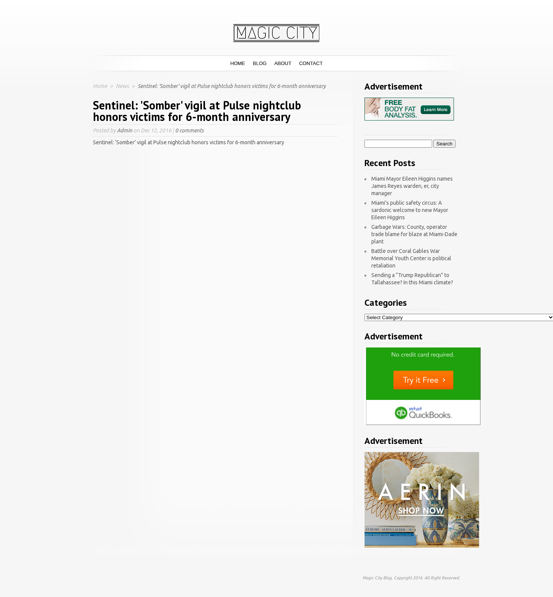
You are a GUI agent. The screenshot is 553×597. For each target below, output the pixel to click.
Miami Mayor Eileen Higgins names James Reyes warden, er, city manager (412, 186)
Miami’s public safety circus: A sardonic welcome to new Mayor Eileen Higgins (409, 210)
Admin (124, 130)
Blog (260, 63)
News (123, 86)
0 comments (189, 130)
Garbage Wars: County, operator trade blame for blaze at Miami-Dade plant (414, 234)
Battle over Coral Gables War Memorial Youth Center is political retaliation (411, 258)
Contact (311, 63)
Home (237, 63)
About (282, 63)
